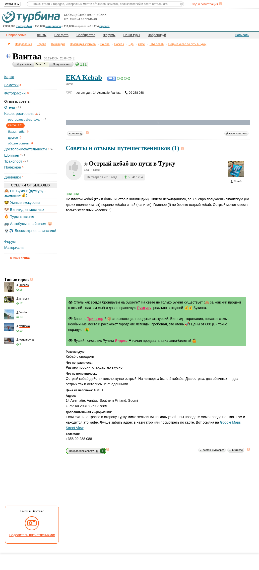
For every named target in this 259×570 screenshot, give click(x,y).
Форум (10, 241)
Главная (8, 44)
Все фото (61, 35)
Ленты (41, 35)
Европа (41, 44)
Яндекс (121, 341)
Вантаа (105, 44)
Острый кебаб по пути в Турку (187, 44)
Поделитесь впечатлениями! (32, 535)
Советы (119, 44)
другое (13, 137)
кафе (141, 44)
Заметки (11, 85)
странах (104, 26)
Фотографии (15, 93)
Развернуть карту (158, 123)
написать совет (238, 133)
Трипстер (95, 319)
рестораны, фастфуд (24, 119)
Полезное (12, 167)
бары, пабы (16, 131)
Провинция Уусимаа (83, 44)
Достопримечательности (25, 149)
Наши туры (131, 35)
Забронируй (157, 35)
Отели (9, 107)
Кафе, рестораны (19, 113)
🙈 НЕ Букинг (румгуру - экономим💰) (25, 193)
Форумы (109, 35)
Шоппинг (11, 155)
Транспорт (13, 161)
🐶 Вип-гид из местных (24, 209)
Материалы (14, 247)
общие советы (18, 143)
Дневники (12, 177)
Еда (131, 44)
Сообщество (85, 35)
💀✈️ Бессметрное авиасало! (30, 230)
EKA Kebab (156, 44)
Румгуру (144, 308)
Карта (9, 77)
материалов (53, 26)
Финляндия (58, 44)
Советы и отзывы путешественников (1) (122, 148)
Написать (242, 35)
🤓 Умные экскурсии (22, 202)
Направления (23, 44)
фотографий (24, 26)
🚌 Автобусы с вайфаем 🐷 (28, 223)
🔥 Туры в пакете (19, 216)
